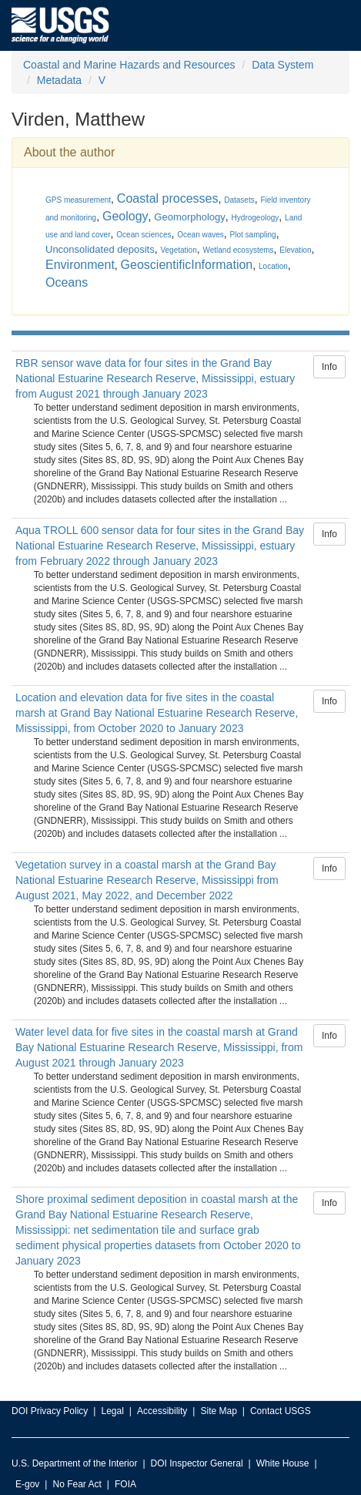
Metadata (59, 80)
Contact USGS (280, 1411)
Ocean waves (200, 234)
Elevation (295, 250)
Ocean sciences (143, 234)
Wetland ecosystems (237, 250)
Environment (80, 264)
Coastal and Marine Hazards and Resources (129, 65)
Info (329, 366)
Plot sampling (253, 234)
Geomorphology (190, 217)
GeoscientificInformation (187, 264)
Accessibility (162, 1411)
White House (282, 1463)
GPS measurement (78, 200)
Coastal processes (168, 198)
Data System (282, 65)
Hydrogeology (255, 217)
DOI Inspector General (197, 1463)
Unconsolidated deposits (100, 249)
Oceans (66, 282)
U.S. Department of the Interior (74, 1463)
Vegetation (178, 250)
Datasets (239, 200)
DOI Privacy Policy (50, 1411)
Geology (125, 216)
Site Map (218, 1411)
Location (273, 266)
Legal (112, 1411)
